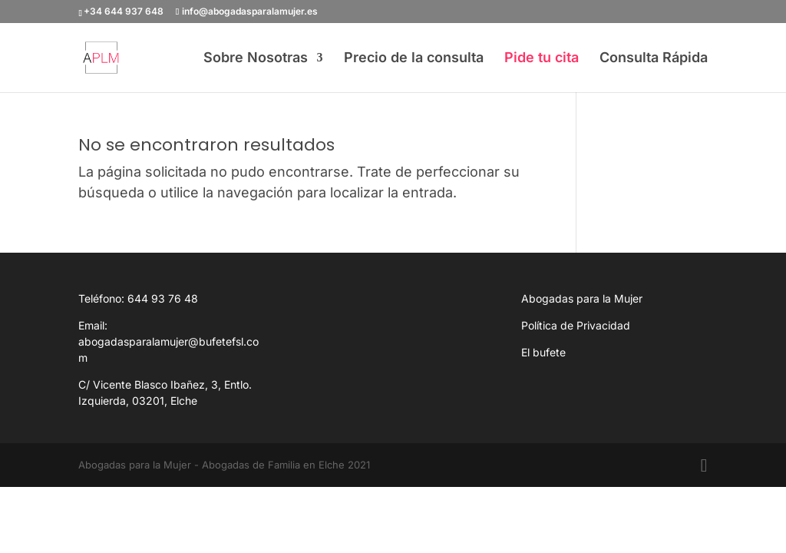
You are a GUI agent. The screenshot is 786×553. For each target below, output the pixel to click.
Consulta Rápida (653, 58)
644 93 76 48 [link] (162, 298)
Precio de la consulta (414, 58)
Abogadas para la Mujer (581, 298)
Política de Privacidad (575, 325)
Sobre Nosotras (255, 58)
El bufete (543, 352)
